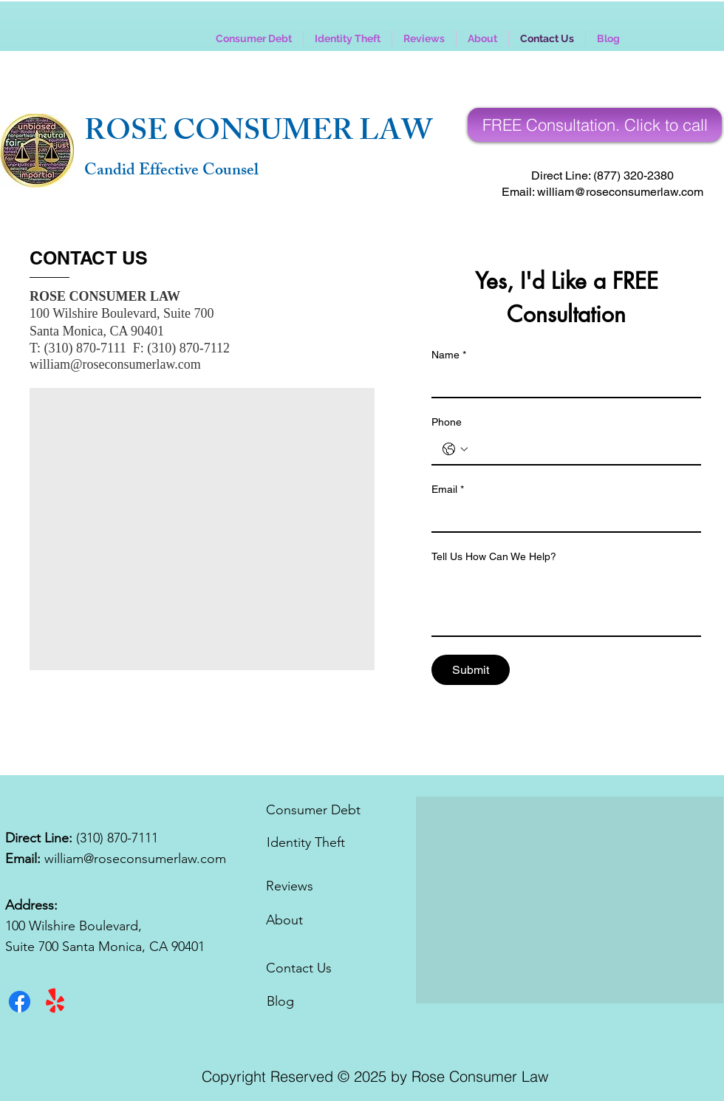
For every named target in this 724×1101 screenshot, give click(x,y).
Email (447, 489)
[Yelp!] (55, 1001)
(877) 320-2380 (633, 175)
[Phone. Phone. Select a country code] (455, 449)
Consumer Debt (313, 810)
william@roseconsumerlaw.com (115, 364)
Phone (446, 422)
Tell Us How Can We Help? (493, 556)
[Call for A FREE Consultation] (595, 125)
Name (448, 355)
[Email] (561, 516)
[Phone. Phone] (581, 449)
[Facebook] (19, 1001)
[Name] (561, 382)
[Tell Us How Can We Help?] (566, 602)
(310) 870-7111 (117, 838)
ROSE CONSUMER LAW (258, 134)
